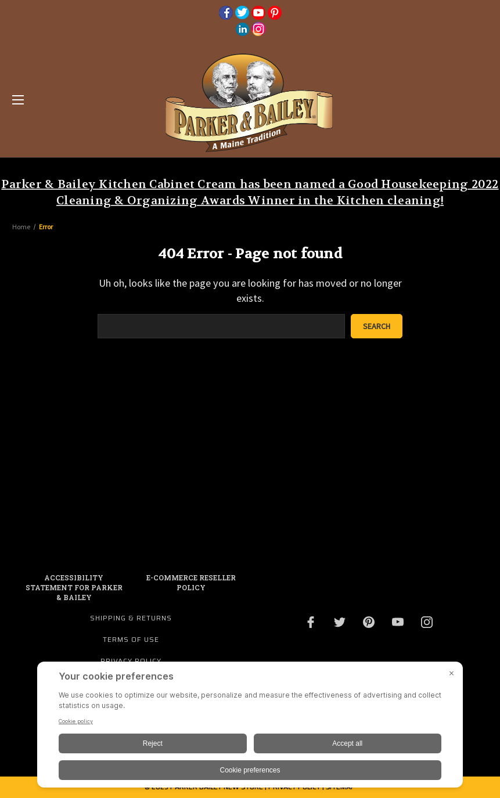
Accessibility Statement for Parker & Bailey (74, 587)
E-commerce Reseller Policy (191, 582)
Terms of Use (131, 639)
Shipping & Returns (131, 617)
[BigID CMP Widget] (250, 727)
